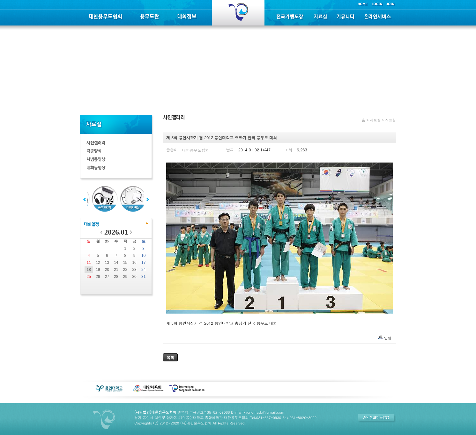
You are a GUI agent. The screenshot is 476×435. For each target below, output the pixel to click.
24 (143, 269)
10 (143, 255)
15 (125, 262)
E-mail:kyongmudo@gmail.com (257, 412)
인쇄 (387, 338)
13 (107, 262)
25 (89, 276)
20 (107, 269)
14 (116, 262)
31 (143, 276)
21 (116, 269)
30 (134, 276)
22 (125, 269)
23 (134, 269)
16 (134, 262)
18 (89, 269)
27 (107, 276)
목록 (170, 357)
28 (116, 276)
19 (98, 269)
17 (143, 262)
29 (125, 276)
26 (98, 276)
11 (89, 262)
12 (98, 262)
